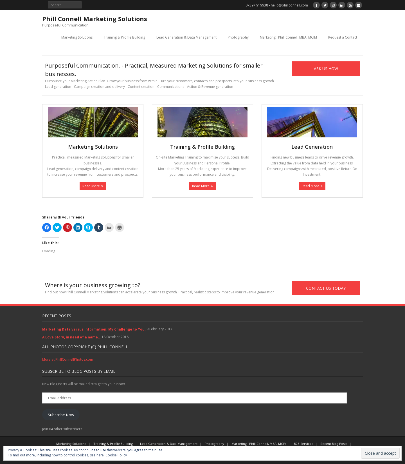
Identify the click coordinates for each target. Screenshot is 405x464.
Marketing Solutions (77, 37)
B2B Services (303, 443)
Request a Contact (342, 37)
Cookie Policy (116, 455)
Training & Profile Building (124, 37)
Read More (91, 186)
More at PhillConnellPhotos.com (67, 359)
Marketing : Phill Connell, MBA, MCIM (288, 37)
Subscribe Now (61, 414)
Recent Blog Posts (333, 443)
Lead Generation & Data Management (186, 37)
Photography (238, 37)
